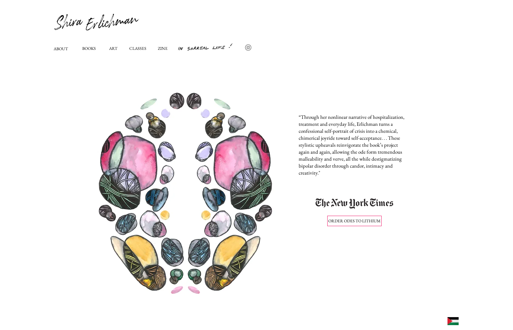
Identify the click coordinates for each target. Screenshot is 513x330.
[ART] (113, 48)
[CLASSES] (138, 48)
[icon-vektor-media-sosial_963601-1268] (248, 47)
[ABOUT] (63, 49)
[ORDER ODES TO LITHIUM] (354, 221)
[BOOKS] (91, 49)
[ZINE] (163, 48)
